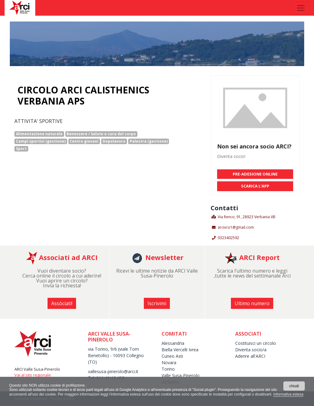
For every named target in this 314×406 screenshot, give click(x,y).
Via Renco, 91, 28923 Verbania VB (246, 216)
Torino (168, 369)
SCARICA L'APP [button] (255, 186)
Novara (169, 362)
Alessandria (173, 343)
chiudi (294, 386)
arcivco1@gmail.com (236, 227)
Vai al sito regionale (32, 375)
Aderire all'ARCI (250, 356)
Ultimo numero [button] (252, 303)
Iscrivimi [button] (156, 303)
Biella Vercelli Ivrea (180, 350)
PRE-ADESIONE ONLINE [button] (255, 174)
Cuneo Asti (172, 356)
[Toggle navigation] (300, 8)
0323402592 (228, 237)
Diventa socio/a (250, 350)
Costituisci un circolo (255, 343)
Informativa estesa (288, 394)
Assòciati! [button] (61, 303)
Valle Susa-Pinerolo (181, 375)
